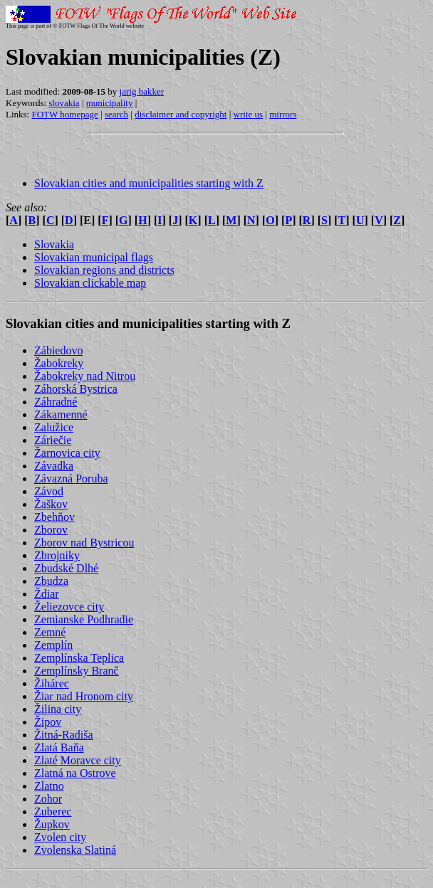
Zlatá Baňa (59, 747)
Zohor (48, 799)
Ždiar (46, 594)
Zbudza (51, 581)
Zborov (51, 530)
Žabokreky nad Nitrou (84, 376)
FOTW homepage (64, 114)
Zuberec (52, 811)
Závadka (53, 466)
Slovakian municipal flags (93, 257)
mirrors (282, 114)
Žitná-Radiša (63, 735)
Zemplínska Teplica (79, 658)
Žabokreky (58, 363)
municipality (109, 102)
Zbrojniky (57, 555)
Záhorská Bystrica (76, 389)
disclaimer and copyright (180, 114)
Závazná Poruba (71, 478)
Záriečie (52, 440)
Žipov (47, 722)
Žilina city (57, 709)
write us (249, 114)
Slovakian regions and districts (104, 270)
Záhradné (55, 402)
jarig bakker (142, 91)
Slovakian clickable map (90, 283)
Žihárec (51, 683)
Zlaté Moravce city (77, 760)
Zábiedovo (58, 350)
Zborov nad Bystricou (84, 542)
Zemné (50, 632)
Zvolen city (60, 837)
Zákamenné (61, 414)
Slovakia (54, 244)
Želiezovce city (69, 607)
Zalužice (53, 427)
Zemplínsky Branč (76, 671)
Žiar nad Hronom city (83, 696)
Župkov (52, 824)
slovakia (63, 102)
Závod (48, 491)
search (116, 114)
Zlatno (49, 786)
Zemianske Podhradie (83, 619)
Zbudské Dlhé (66, 568)
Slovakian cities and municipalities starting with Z (149, 183)
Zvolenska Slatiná (75, 850)
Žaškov (51, 504)
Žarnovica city (67, 453)
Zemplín (53, 645)
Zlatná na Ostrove (75, 773)
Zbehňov (54, 517)
